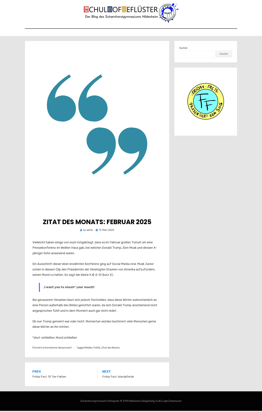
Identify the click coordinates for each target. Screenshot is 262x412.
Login (165, 402)
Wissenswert (65, 349)
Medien (89, 349)
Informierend (50, 349)
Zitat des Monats (110, 349)
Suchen (183, 49)
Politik (97, 349)
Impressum (176, 402)
